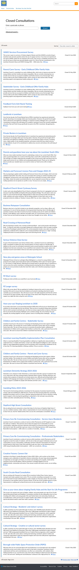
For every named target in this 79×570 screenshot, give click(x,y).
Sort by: (56, 46)
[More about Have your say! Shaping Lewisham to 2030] (53, 313)
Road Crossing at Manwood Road (16, 222)
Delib (14, 566)
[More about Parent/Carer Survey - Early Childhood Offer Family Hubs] (36, 79)
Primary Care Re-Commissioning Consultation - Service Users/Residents (32, 419)
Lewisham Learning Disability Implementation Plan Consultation (29, 338)
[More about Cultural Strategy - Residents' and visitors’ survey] (22, 518)
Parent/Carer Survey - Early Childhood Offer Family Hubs (26, 69)
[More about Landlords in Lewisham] (5, 125)
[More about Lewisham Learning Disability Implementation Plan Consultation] (47, 346)
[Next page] (74, 559)
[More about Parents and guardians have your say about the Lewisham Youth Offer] (5, 163)
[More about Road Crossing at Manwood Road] (44, 232)
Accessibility (43, 566)
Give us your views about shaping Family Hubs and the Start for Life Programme (35, 489)
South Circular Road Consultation (16, 472)
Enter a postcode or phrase (15, 25)
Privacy (65, 566)
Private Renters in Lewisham (14, 133)
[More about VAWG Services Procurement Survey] (46, 62)
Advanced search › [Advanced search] (12, 32)
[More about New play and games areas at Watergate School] (8, 268)
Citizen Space (6, 566)
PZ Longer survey (10, 286)
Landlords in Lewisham (12, 114)
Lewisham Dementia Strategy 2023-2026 (20, 371)
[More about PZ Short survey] (38, 279)
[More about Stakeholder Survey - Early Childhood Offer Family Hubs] (36, 96)
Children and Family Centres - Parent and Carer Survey (25, 353)
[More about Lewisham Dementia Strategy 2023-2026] (45, 380)
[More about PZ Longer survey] (30, 296)
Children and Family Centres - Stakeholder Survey (23, 321)
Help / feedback (73, 566)
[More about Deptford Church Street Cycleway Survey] (53, 198)
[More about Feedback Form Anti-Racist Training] (30, 106)
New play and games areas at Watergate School (22, 257)
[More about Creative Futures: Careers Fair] (5, 465)
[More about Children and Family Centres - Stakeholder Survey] (45, 330)
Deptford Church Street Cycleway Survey (20, 188)
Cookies (59, 566)
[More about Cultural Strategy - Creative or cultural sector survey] (20, 537)
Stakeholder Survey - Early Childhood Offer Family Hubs (25, 86)
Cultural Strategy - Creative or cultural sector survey (24, 526)
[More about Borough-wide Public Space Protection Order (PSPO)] (53, 554)
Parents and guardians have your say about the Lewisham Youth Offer (31, 152)
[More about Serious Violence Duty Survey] (51, 249)
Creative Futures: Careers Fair (15, 453)
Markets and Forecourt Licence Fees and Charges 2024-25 (27, 171)
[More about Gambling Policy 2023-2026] (33, 397)
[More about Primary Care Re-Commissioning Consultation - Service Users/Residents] (43, 428)
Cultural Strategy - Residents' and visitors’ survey (23, 507)
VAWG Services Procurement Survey (18, 52)
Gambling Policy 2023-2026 (14, 388)
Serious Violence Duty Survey (15, 240)
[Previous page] (65, 559)
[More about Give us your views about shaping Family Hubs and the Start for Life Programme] (37, 499)
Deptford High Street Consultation (17, 405)
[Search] (76, 3)
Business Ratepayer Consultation (16, 205)
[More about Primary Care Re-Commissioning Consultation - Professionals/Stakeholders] (45, 446)
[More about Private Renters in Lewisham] (8, 144)
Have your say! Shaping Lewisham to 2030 (20, 303)
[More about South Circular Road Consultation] (50, 482)
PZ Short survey (9, 276)
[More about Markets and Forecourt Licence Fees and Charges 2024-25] (49, 180)
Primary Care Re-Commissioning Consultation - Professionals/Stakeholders (33, 436)
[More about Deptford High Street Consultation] (53, 411)
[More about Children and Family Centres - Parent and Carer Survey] (45, 363)
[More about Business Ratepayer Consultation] (50, 215)
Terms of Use (52, 566)
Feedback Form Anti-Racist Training (17, 104)
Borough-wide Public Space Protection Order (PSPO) (24, 544)
